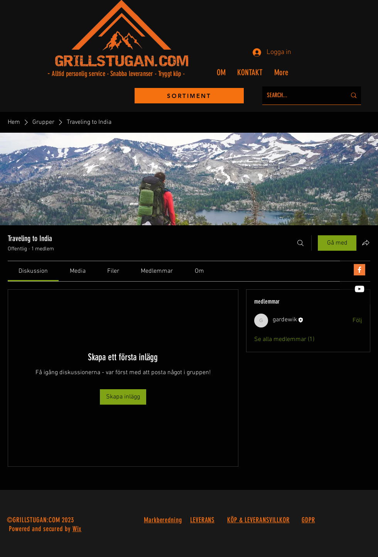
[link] (33, 271)
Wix (77, 529)
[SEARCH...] (301, 95)
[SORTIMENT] (189, 95)
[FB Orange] (359, 269)
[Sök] (300, 243)
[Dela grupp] (365, 242)
